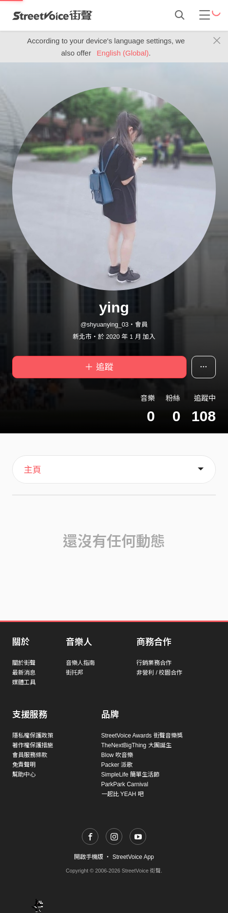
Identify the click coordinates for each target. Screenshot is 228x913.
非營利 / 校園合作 (159, 672)
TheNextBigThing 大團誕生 (136, 745)
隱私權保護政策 (32, 735)
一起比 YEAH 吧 (122, 794)
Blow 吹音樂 (117, 755)
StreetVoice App (133, 857)
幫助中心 (24, 774)
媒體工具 (24, 682)
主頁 (32, 470)
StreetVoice (52, 15)
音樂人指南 (80, 663)
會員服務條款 (29, 755)
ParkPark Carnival (125, 784)
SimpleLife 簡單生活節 (130, 774)
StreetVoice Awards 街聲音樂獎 (142, 735)
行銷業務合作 (153, 663)
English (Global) (123, 53)
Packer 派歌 (117, 764)
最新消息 (24, 672)
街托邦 (74, 672)
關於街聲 (24, 663)
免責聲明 (24, 764)
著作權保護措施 (32, 745)
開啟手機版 (88, 857)
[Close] (217, 41)
